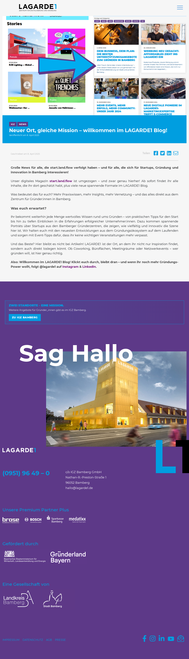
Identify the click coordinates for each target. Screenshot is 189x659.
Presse (60, 639)
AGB (49, 639)
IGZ (13, 124)
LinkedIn (89, 267)
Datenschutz (33, 639)
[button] (180, 8)
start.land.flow (61, 181)
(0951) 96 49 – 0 (26, 473)
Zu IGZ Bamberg (25, 317)
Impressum (10, 639)
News (22, 124)
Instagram (70, 267)
